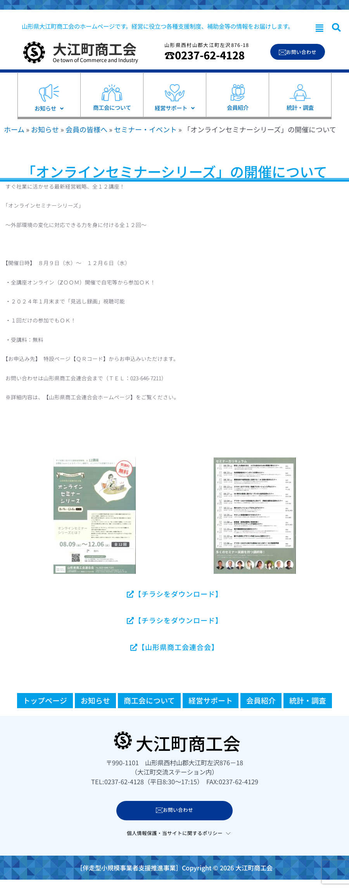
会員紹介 (261, 700)
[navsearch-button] (336, 27)
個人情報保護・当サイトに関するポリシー (175, 833)
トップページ (45, 700)
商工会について (149, 700)
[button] (319, 28)
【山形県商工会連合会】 (174, 647)
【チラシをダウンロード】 (175, 594)
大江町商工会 (94, 48)
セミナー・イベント (145, 129)
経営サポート (210, 700)
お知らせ (45, 129)
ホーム (14, 129)
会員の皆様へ (86, 129)
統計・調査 (307, 700)
